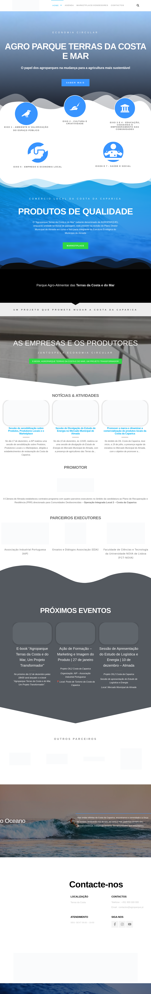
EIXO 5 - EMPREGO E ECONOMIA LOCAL (37, 167)
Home (55, 5)
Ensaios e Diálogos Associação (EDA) (75, 549)
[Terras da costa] (30, 904)
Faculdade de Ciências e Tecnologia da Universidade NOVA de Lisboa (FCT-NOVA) (125, 553)
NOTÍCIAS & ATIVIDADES (75, 395)
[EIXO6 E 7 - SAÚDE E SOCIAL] (113, 151)
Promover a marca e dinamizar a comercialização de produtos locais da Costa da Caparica (125, 431)
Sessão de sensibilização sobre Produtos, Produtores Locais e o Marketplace (26, 431)
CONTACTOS (117, 5)
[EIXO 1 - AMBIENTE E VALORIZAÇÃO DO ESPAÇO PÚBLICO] (26, 113)
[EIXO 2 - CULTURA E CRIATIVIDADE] (75, 106)
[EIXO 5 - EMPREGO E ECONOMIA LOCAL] (37, 152)
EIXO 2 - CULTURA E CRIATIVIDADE (75, 122)
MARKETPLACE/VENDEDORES (92, 5)
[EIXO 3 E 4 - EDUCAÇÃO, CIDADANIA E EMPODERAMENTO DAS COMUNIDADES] (124, 108)
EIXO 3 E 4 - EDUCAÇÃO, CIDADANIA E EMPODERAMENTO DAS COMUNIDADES (125, 125)
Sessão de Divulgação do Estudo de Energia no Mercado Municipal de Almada (75, 431)
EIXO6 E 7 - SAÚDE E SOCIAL (113, 166)
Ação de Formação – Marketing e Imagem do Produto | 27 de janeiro (75, 654)
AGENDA (69, 5)
